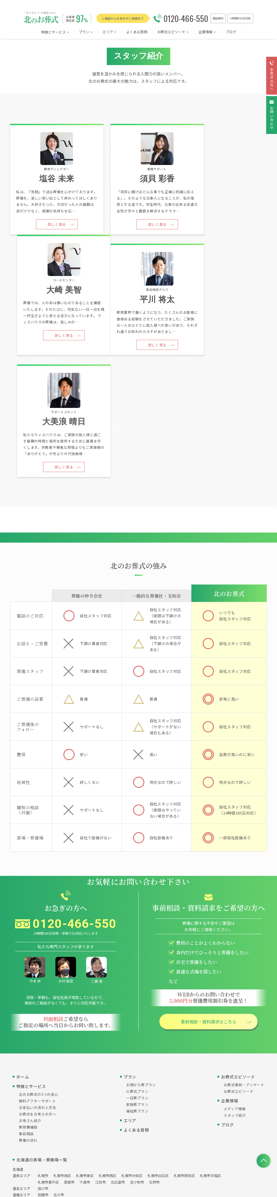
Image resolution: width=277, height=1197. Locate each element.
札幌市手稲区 (210, 1068)
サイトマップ (153, 1131)
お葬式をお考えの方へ (37, 1006)
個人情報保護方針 (124, 1131)
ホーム (22, 969)
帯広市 (85, 1093)
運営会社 (98, 1131)
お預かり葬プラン (141, 977)
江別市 (100, 1074)
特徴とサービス (55, 32)
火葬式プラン (137, 984)
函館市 (43, 1087)
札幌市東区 (85, 1068)
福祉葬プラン (137, 1003)
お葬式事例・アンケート (244, 977)
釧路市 (116, 1093)
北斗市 (58, 1087)
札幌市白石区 (158, 1068)
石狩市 (154, 1074)
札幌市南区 (62, 1068)
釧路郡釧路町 (64, 1093)
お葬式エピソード (173, 32)
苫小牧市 (137, 1074)
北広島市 (118, 1074)
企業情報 (207, 32)
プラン (86, 32)
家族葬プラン (137, 997)
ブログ (231, 32)
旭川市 (43, 1081)
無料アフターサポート (37, 993)
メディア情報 (235, 1001)
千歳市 (85, 1074)
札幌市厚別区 (184, 1068)
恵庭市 (69, 1074)
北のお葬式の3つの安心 (38, 987)
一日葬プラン (137, 990)
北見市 (43, 1093)
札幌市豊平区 (48, 1074)
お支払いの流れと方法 (37, 1000)
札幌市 (43, 1068)
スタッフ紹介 (235, 1008)
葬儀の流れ (28, 1033)
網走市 (100, 1093)
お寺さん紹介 (30, 1013)
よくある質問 (136, 32)
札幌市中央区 (132, 1068)
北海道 (18, 1062)
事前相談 (26, 1026)
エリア (130, 1013)
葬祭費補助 (28, 1019)
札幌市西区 (107, 1068)
